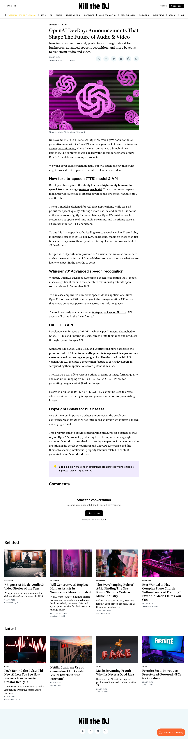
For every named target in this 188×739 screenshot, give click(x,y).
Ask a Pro (144, 15)
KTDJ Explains (127, 15)
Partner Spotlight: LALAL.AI (22, 15)
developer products (86, 157)
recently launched (121, 331)
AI (51, 15)
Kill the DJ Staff (58, 613)
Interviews (158, 15)
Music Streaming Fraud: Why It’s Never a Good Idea (115, 672)
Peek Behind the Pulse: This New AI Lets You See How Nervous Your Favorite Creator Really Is (24, 676)
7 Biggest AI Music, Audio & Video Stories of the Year (24, 586)
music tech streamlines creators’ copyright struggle (104, 466)
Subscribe (176, 6)
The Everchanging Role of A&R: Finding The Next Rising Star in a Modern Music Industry (114, 590)
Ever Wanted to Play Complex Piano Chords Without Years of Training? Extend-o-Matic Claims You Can (161, 592)
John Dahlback (104, 611)
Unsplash (81, 132)
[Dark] (8, 6)
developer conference (62, 148)
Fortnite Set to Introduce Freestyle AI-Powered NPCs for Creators (161, 674)
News (43, 15)
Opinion (172, 15)
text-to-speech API (90, 189)
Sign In (163, 6)
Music (59, 15)
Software (89, 15)
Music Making (73, 15)
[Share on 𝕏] (98, 59)
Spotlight (54, 25)
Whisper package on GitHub (109, 312)
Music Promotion (107, 15)
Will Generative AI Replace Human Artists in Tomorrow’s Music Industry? (70, 588)
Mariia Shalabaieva (66, 132)
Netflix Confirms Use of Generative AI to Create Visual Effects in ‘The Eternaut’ (67, 673)
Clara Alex (54, 57)
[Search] (15, 6)
